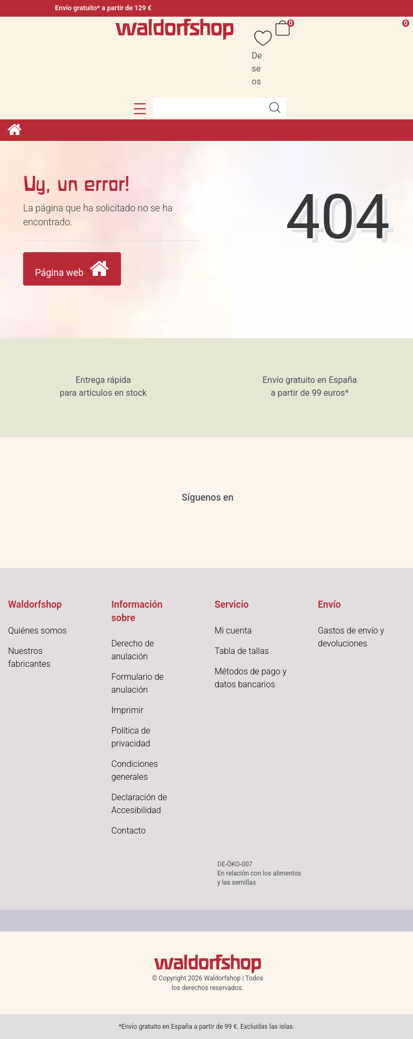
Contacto (128, 830)
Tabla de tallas (242, 651)
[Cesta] (284, 57)
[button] (140, 108)
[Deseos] (257, 57)
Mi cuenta (233, 630)
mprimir (128, 710)
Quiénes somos (37, 630)
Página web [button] (72, 269)
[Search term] (208, 107)
